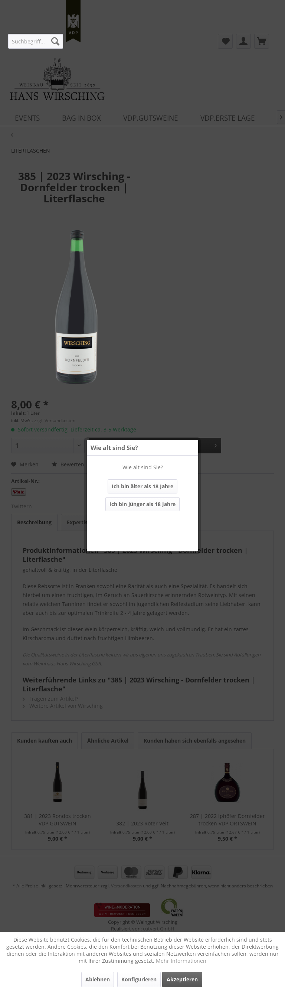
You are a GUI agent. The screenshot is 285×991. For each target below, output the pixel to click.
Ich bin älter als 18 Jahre (142, 486)
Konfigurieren (139, 979)
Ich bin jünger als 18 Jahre (142, 504)
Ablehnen (97, 979)
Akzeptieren (182, 979)
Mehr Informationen (181, 960)
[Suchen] (55, 41)
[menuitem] (35, 41)
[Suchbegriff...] (35, 41)
